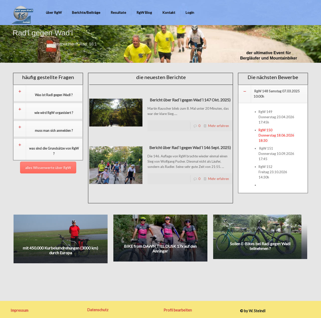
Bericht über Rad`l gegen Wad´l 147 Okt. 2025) (190, 99)
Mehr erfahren (218, 126)
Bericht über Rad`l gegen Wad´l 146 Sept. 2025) (190, 147)
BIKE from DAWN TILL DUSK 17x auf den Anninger (160, 248)
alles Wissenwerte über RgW (48, 167)
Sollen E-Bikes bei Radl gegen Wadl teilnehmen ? (260, 246)
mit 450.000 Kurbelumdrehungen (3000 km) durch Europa (60, 250)
